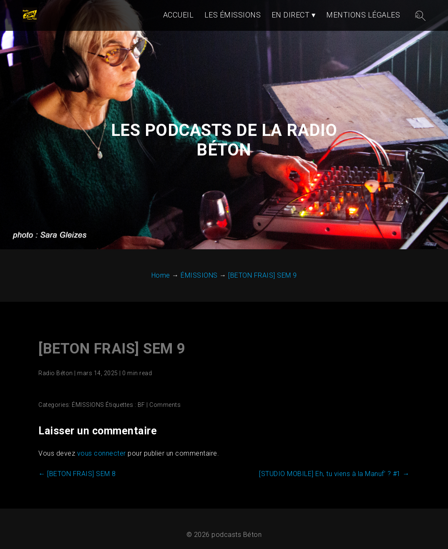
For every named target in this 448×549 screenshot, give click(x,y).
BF (141, 404)
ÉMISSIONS (88, 404)
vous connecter (101, 453)
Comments (165, 404)
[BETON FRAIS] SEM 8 (77, 474)
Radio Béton (55, 373)
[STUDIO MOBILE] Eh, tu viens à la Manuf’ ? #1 (334, 474)
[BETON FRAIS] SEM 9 (112, 348)
